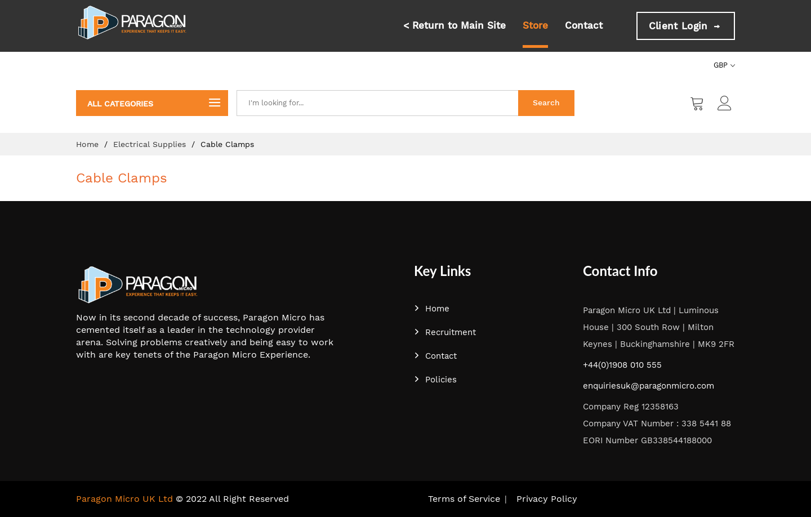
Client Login (686, 26)
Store (535, 25)
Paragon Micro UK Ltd (124, 498)
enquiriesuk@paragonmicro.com (648, 386)
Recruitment (445, 332)
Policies (435, 380)
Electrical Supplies (151, 144)
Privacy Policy (546, 498)
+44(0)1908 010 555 (622, 365)
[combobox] (377, 103)
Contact (584, 25)
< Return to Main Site (454, 25)
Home (88, 144)
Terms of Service (464, 498)
